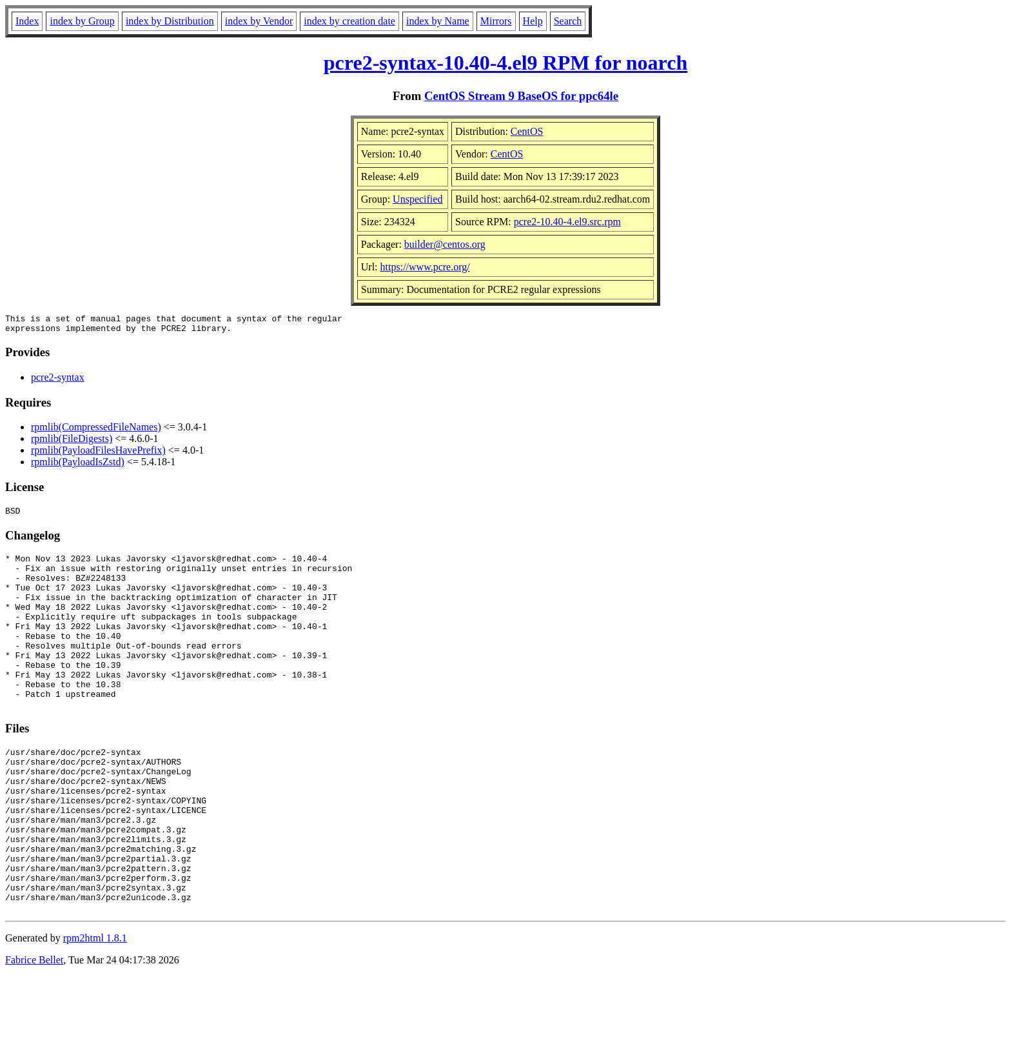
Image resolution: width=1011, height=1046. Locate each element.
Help (533, 20)
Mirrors (496, 20)
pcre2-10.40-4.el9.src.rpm (567, 221)
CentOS (527, 131)
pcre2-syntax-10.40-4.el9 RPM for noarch (505, 62)
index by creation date (349, 20)
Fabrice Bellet (34, 1029)
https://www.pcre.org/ (425, 266)
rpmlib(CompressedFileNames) (96, 430)
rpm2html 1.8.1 (95, 1007)
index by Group (82, 20)
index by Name (437, 20)
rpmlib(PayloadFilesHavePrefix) (98, 453)
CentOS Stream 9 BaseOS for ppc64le (521, 96)
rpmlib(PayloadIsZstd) (77, 465)
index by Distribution (170, 20)
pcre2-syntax (57, 381)
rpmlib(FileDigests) (71, 442)
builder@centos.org (445, 244)
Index (27, 20)
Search (568, 20)
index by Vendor (259, 20)
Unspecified (417, 199)
